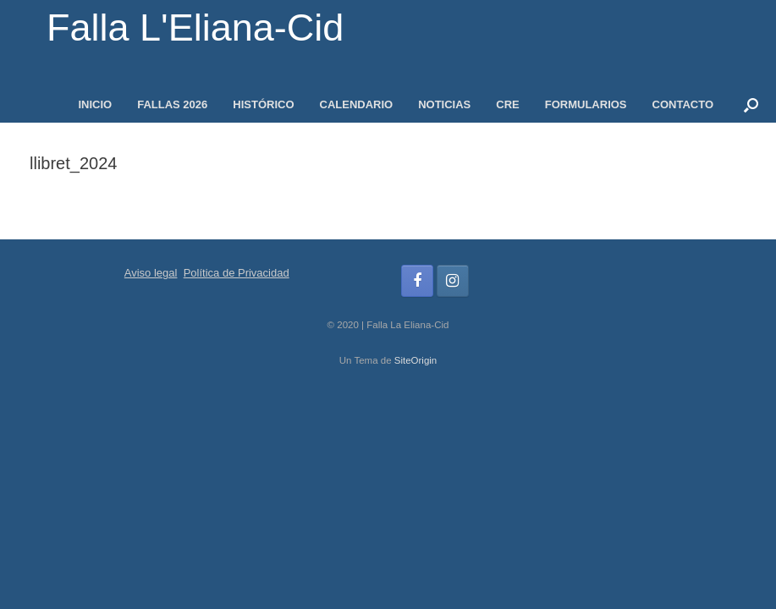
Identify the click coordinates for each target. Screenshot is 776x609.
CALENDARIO (357, 104)
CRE (507, 104)
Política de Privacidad (236, 272)
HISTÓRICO (263, 104)
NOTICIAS (444, 104)
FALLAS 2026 (172, 104)
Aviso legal (151, 272)
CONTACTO (682, 104)
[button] (751, 104)
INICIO (95, 104)
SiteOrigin (416, 360)
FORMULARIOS (586, 104)
